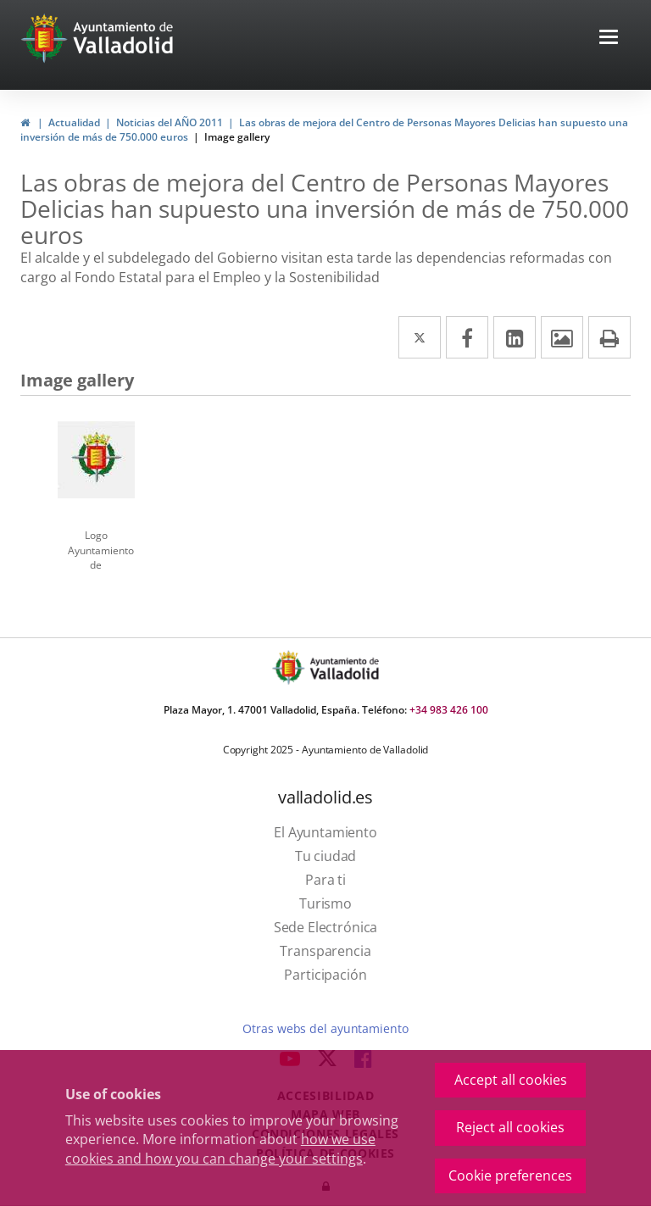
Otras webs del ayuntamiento (325, 1028)
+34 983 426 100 (448, 710)
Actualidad (74, 122)
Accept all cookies (510, 1079)
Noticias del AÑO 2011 (169, 122)
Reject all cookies (510, 1127)
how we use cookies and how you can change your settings (220, 1149)
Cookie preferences (510, 1175)
